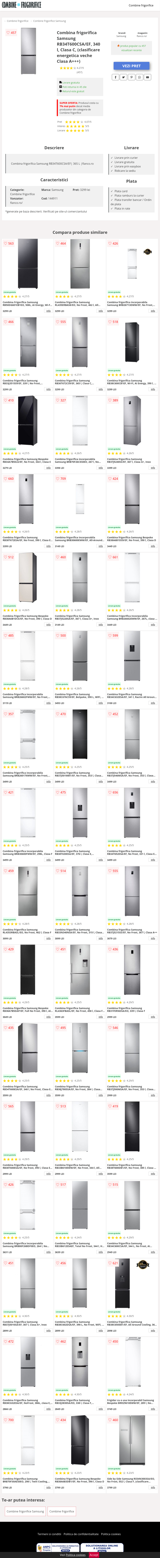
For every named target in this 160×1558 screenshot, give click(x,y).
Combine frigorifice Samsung (49, 21)
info (48, 310)
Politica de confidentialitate (81, 1534)
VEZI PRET (131, 65)
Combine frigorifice (141, 5)
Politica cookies (111, 1534)
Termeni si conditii (49, 1534)
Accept (94, 1555)
